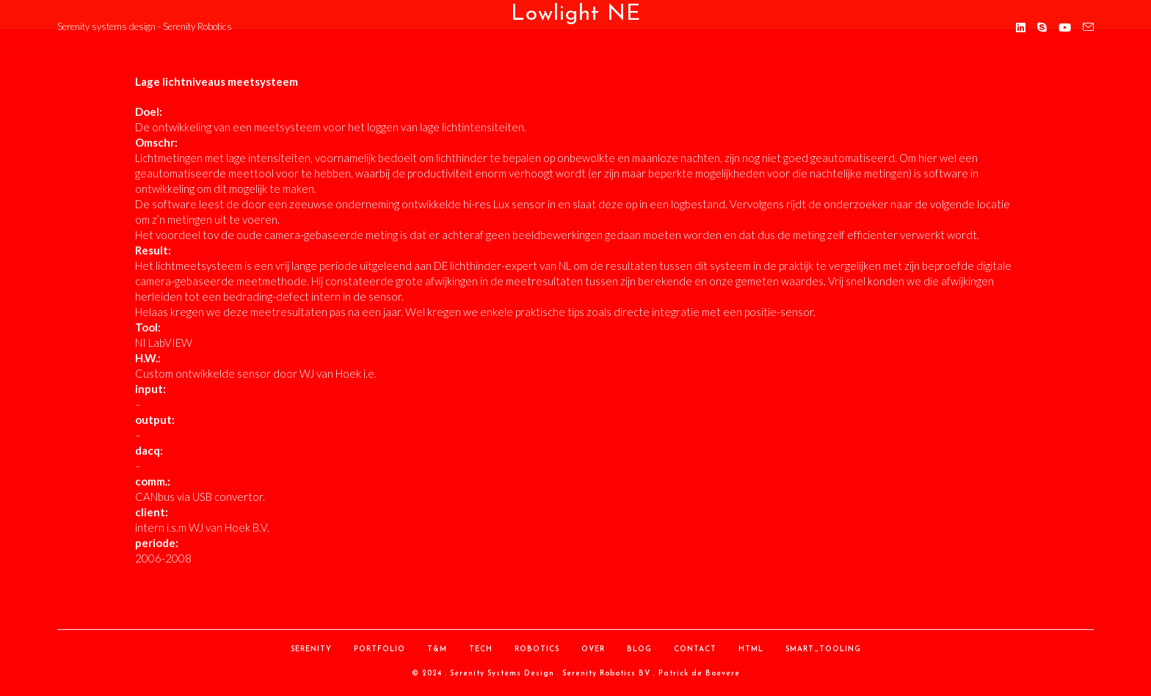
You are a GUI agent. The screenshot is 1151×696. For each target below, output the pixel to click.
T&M (437, 649)
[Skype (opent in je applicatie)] (1042, 27)
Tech (481, 649)
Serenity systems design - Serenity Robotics (144, 26)
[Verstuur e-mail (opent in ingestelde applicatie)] (1088, 27)
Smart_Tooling (823, 649)
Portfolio (379, 649)
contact (695, 649)
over (593, 649)
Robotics (537, 649)
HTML (750, 649)
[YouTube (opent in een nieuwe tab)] (1065, 27)
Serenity (311, 649)
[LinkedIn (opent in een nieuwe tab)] (1020, 27)
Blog (639, 649)
